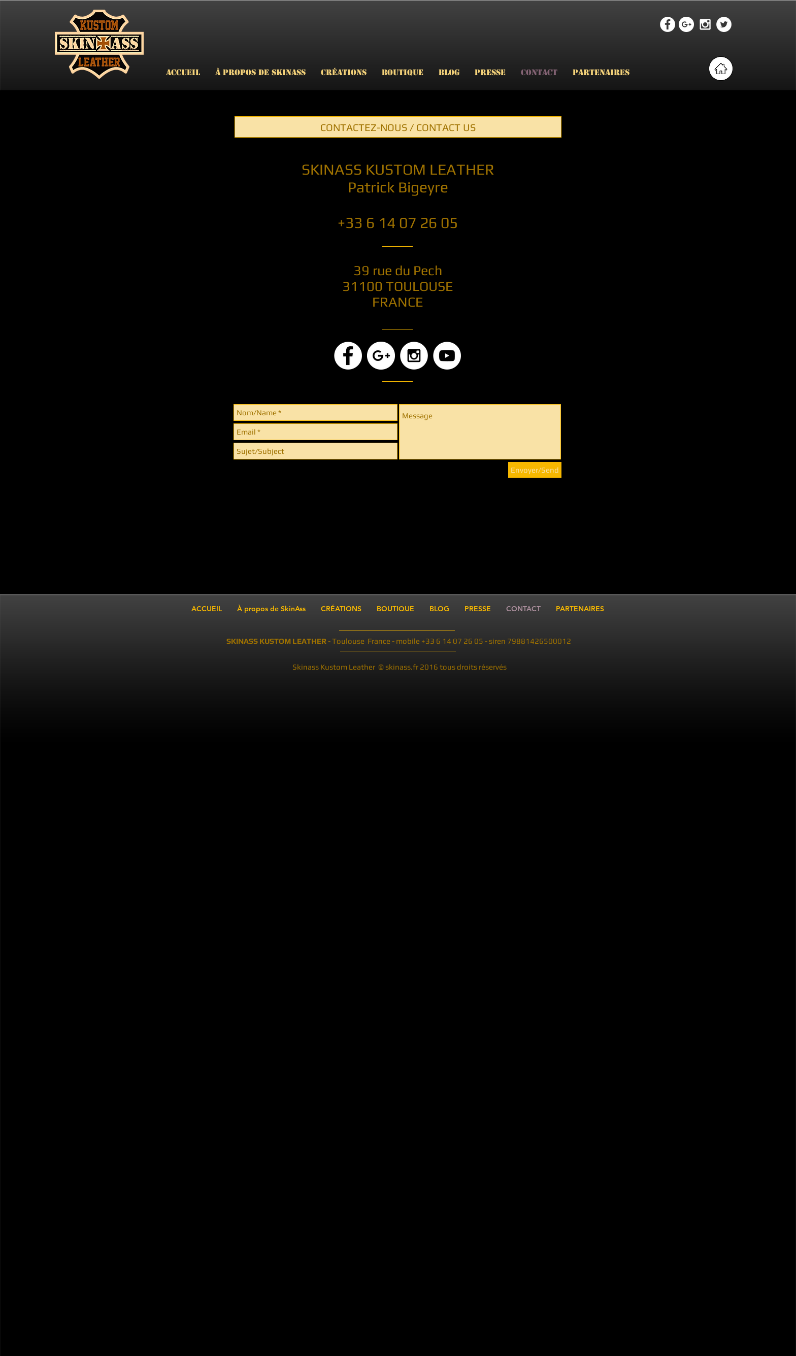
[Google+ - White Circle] (686, 24)
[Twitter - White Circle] (724, 24)
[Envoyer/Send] (534, 470)
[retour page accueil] (721, 68)
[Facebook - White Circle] (667, 24)
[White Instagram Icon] (705, 24)
